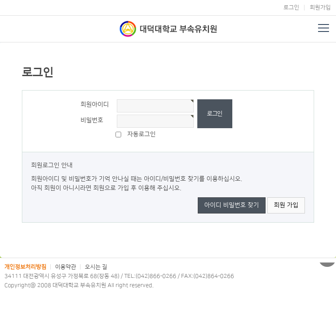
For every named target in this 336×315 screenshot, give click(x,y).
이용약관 (65, 267)
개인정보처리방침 (25, 267)
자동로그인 (141, 134)
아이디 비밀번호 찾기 (231, 205)
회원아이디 (94, 104)
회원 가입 (286, 205)
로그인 (291, 7)
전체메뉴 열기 (323, 28)
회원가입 (320, 7)
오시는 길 (96, 267)
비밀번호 (91, 120)
